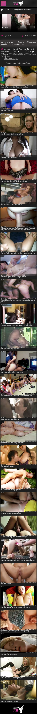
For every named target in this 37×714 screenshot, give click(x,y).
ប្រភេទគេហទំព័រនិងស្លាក (10, 59)
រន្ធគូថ (32, 51)
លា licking (4, 54)
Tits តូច (29, 49)
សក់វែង (20, 54)
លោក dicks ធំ (12, 54)
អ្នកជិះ (8, 56)
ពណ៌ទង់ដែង (26, 51)
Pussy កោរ (22, 49)
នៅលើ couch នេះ (15, 51)
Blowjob (15, 49)
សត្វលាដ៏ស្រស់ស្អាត (29, 54)
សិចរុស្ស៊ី (3, 56)
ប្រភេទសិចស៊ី (7, 49)
